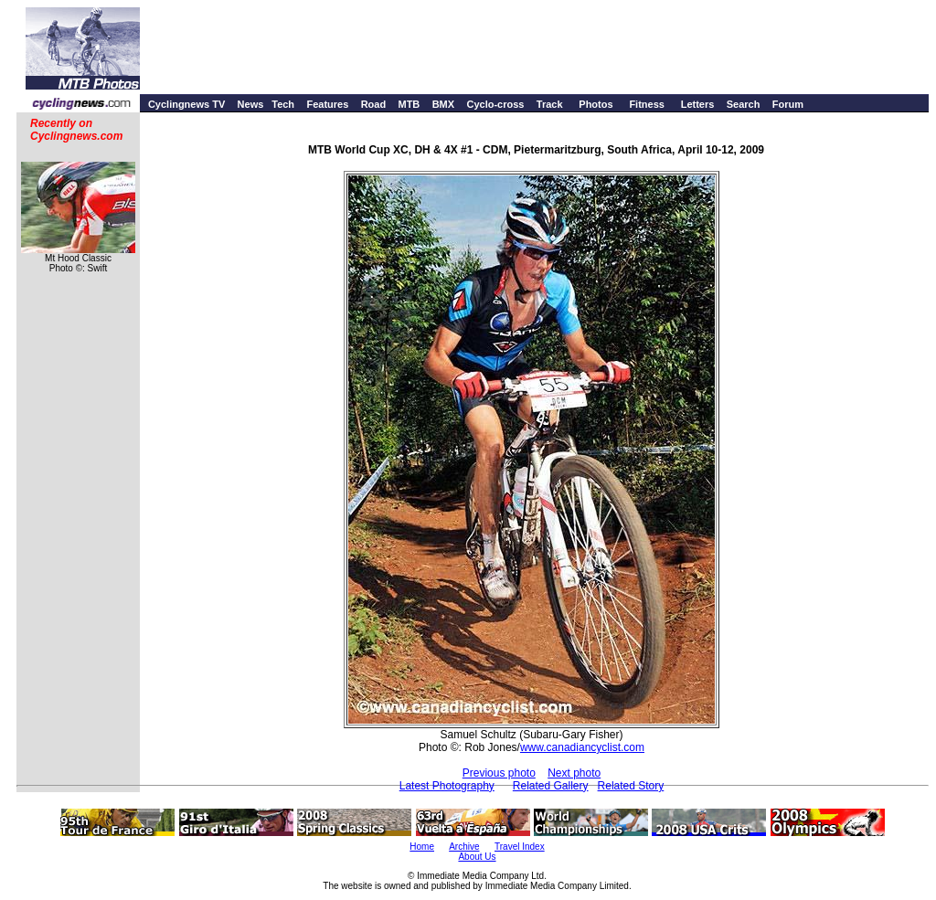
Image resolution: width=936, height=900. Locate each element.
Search (743, 104)
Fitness (647, 104)
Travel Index (520, 847)
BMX (443, 104)
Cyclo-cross (495, 104)
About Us (476, 857)
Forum (787, 104)
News (251, 104)
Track (550, 104)
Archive (464, 847)
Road (374, 104)
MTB (409, 104)
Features (327, 104)
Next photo (574, 773)
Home (422, 847)
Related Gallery (551, 785)
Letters (698, 104)
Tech (282, 104)
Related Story (631, 785)
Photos (595, 104)
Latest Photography (447, 785)
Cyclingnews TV (186, 104)
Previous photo (499, 773)
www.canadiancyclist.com (582, 747)
